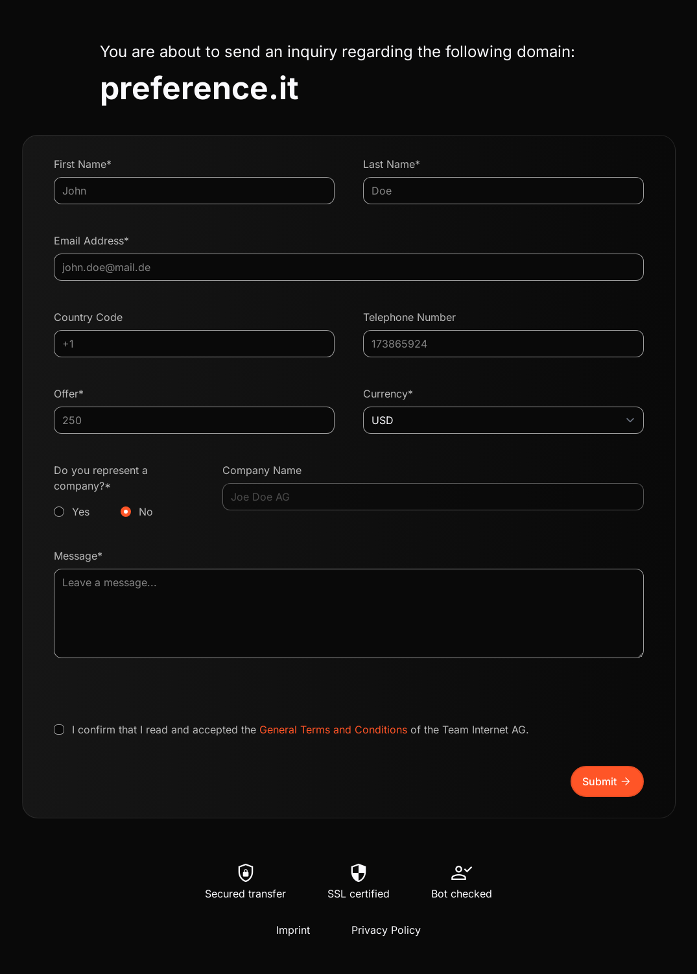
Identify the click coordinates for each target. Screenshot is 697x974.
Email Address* (91, 240)
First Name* (83, 164)
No (146, 511)
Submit (607, 781)
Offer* (69, 393)
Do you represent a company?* (124, 491)
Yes (80, 511)
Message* (78, 555)
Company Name (261, 470)
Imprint (293, 929)
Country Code (88, 317)
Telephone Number (409, 317)
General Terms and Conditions (333, 729)
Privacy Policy (386, 929)
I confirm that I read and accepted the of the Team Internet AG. (300, 729)
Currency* (388, 393)
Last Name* (391, 164)
